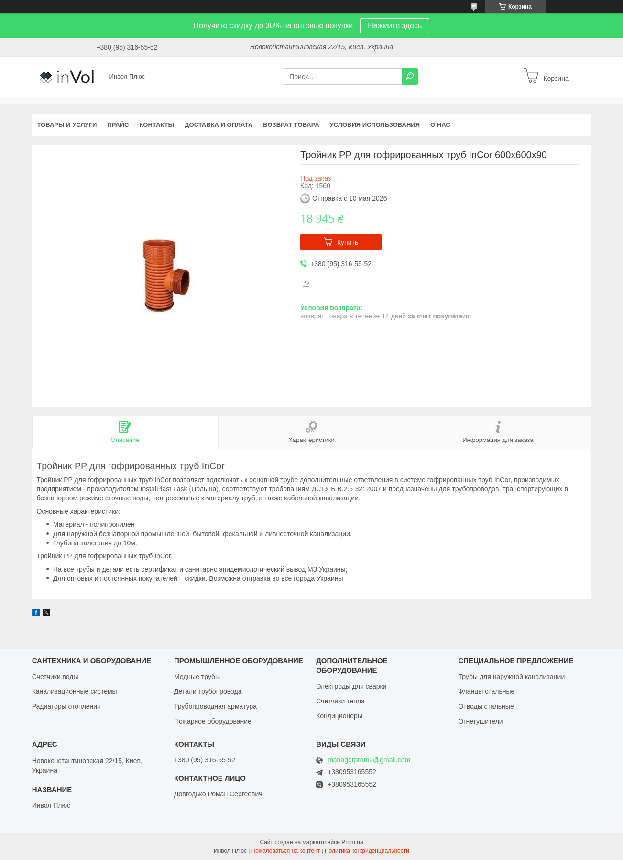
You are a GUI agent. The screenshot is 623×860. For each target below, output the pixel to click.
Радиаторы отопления (66, 706)
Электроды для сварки (351, 686)
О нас (440, 124)
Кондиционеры (339, 716)
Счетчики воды (55, 676)
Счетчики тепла (340, 701)
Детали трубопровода (208, 691)
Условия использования (375, 124)
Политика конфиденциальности (367, 851)
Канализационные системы (74, 691)
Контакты (156, 124)
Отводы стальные (486, 706)
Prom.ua (352, 842)
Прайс (118, 124)
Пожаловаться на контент (285, 851)
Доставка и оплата (218, 124)
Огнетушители (480, 721)
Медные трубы (197, 676)
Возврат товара (291, 124)
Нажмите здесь (395, 26)
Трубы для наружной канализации (511, 676)
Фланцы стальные (486, 691)
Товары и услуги (67, 124)
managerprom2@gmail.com (369, 760)
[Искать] (410, 76)
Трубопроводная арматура (215, 706)
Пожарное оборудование (212, 721)
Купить (347, 242)
